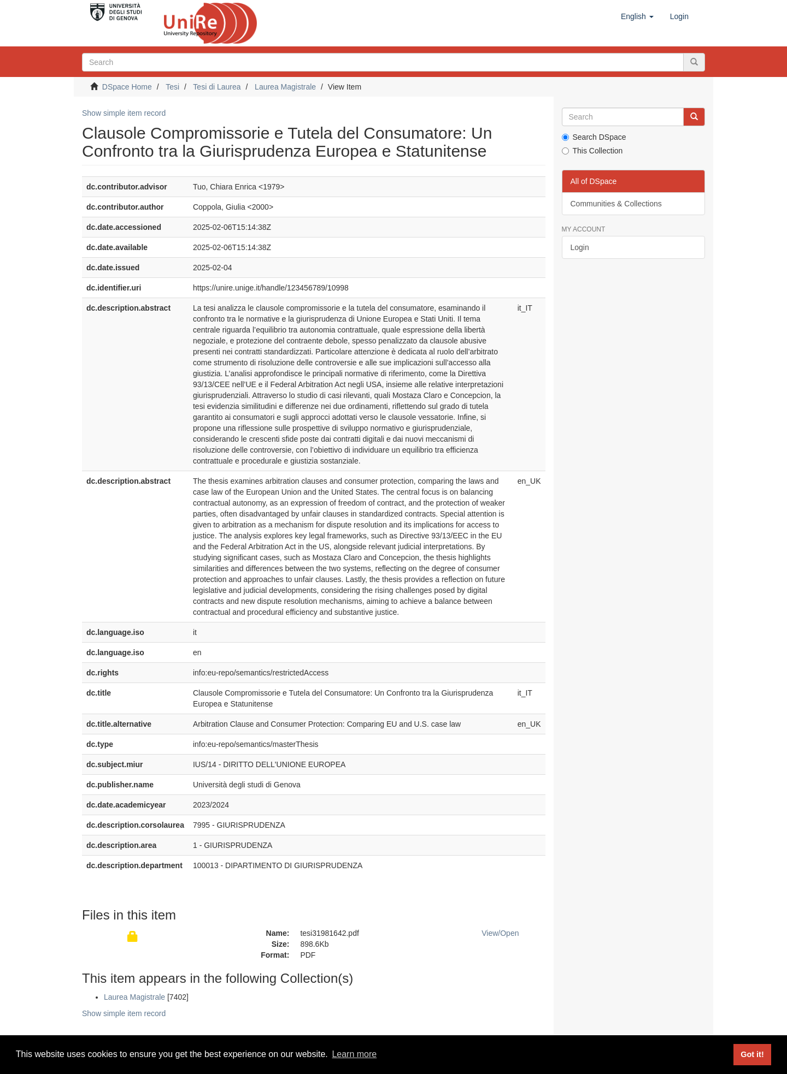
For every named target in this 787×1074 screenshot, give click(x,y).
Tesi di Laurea (216, 86)
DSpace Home (127, 86)
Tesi (172, 86)
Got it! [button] (752, 1054)
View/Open (500, 933)
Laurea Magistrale (285, 86)
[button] (637, 16)
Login (580, 247)
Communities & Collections (616, 203)
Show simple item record (124, 113)
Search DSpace (594, 137)
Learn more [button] (354, 1054)
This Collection (592, 150)
